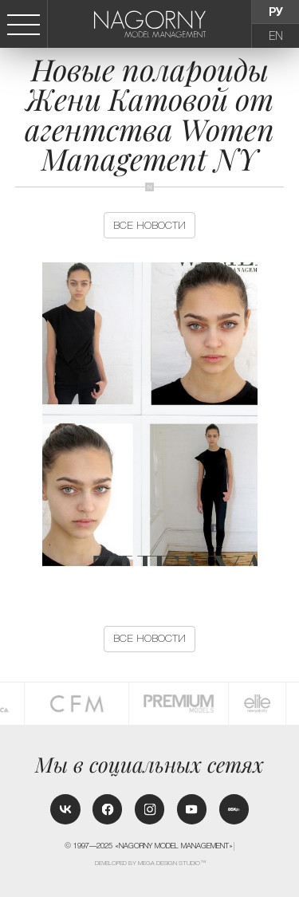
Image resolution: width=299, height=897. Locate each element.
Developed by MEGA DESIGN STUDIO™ (150, 863)
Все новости (149, 225)
